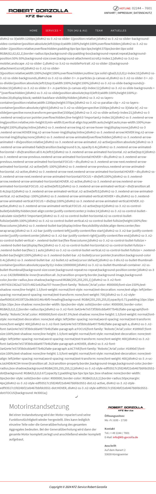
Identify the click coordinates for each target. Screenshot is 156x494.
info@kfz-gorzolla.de (125, 437)
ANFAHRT (110, 13)
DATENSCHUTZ (143, 13)
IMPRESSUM (125, 13)
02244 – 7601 (142, 8)
